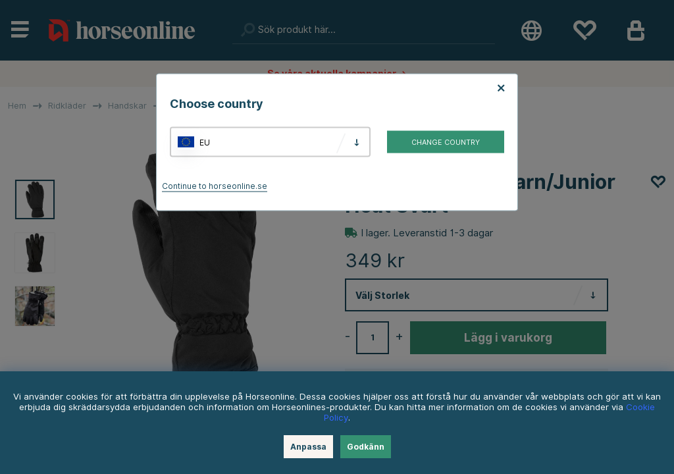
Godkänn (365, 447)
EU (204, 142)
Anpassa (308, 447)
